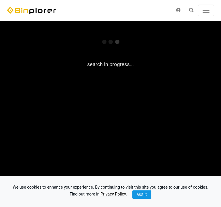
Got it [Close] (142, 194)
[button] (178, 10)
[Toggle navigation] (206, 10)
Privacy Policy (113, 194)
